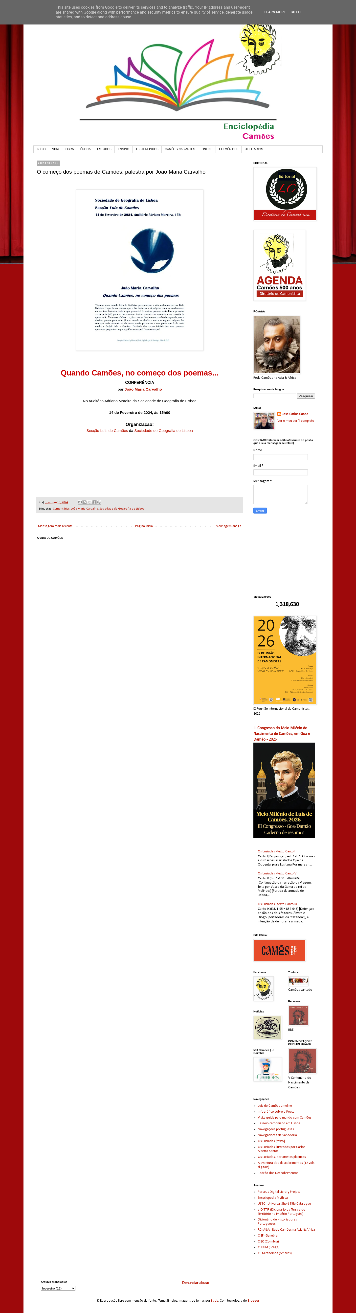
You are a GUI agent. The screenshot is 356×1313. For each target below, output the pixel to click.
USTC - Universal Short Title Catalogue (284, 1204)
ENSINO (123, 149)
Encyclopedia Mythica (273, 1198)
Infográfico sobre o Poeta (276, 1112)
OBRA (70, 149)
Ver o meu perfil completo (295, 421)
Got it (295, 12)
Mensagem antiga (228, 526)
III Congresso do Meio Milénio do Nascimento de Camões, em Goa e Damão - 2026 (281, 734)
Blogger (253, 1301)
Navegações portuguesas (276, 1129)
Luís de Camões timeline (275, 1106)
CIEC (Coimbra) (268, 1241)
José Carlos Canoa (295, 414)
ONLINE (207, 149)
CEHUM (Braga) (268, 1247)
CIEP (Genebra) (268, 1236)
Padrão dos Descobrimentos (278, 1173)
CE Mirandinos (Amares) (275, 1253)
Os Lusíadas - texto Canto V (277, 873)
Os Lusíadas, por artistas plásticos (282, 1157)
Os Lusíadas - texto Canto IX (277, 904)
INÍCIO (41, 149)
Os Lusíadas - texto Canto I (276, 851)
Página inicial (144, 526)
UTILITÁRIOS (254, 149)
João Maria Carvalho (143, 389)
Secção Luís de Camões (107, 430)
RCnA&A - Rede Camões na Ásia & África (286, 1230)
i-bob (214, 1301)
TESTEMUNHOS (147, 149)
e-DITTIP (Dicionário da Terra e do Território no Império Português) (281, 1212)
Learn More (275, 12)
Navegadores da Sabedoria (277, 1135)
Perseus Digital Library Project (279, 1192)
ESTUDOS (104, 149)
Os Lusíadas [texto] (271, 1141)
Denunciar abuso (195, 1283)
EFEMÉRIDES (228, 149)
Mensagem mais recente (55, 526)
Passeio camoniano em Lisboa (279, 1123)
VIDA (55, 149)
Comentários (61, 508)
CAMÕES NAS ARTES (180, 149)
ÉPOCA (85, 149)
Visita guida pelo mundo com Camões (285, 1118)
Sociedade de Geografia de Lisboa (163, 430)
